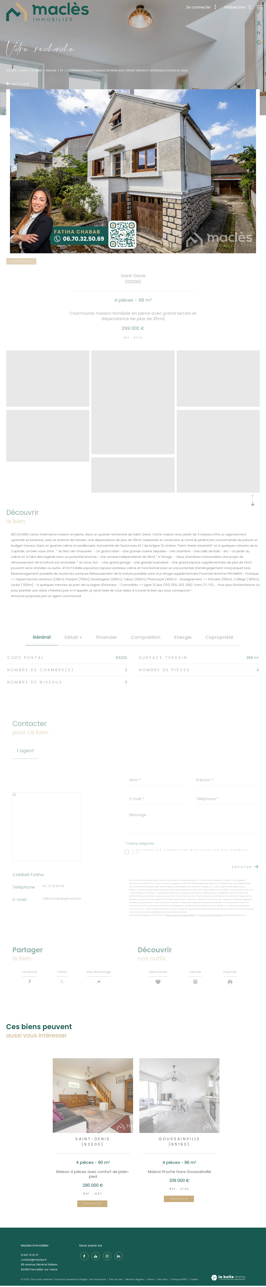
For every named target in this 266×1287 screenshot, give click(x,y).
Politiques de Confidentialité (181, 915)
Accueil (11, 70)
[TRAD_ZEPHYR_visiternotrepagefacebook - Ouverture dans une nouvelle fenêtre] (83, 1257)
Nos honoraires (98, 1280)
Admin (151, 1280)
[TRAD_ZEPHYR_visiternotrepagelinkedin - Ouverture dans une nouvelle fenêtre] (117, 1257)
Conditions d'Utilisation (212, 915)
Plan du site (116, 1280)
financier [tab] (106, 637)
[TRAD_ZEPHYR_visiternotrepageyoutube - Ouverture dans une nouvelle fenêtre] (95, 1257)
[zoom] (47, 405)
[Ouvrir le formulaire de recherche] (236, 7)
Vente (24, 70)
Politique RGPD (179, 1280)
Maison (51, 70)
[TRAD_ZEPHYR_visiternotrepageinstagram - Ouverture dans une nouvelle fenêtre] (106, 1257)
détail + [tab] (73, 637)
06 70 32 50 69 (53, 886)
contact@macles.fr (34, 1261)
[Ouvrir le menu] (259, 7)
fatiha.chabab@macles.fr (62, 898)
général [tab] (42, 637)
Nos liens (163, 1280)
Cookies (194, 1281)
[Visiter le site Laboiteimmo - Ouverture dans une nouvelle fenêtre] (228, 1279)
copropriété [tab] (219, 637)
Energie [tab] (183, 637)
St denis (36, 70)
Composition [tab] (146, 637)
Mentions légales (135, 1280)
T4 (61, 70)
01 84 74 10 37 (29, 1256)
